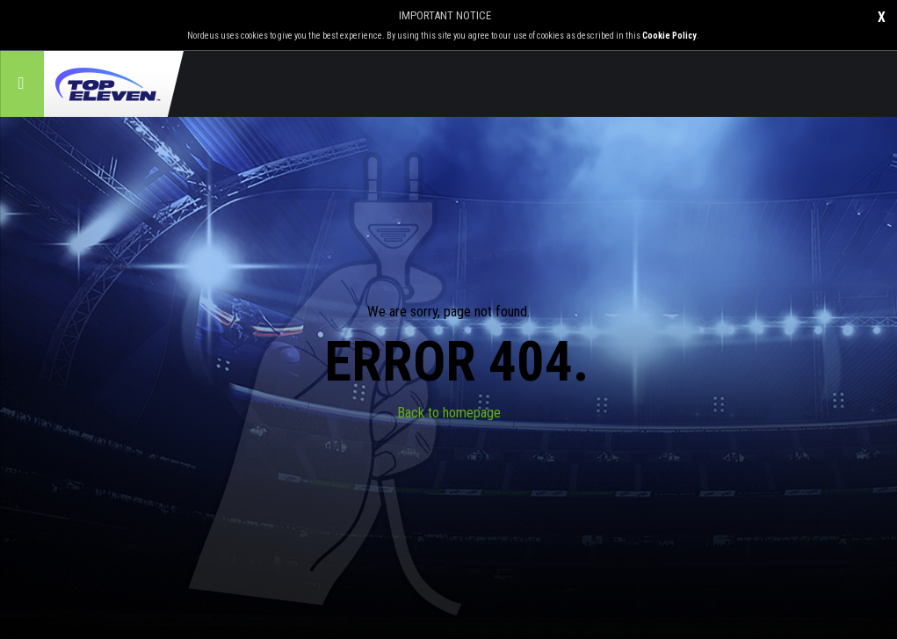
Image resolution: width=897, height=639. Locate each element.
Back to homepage (449, 412)
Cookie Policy (669, 35)
